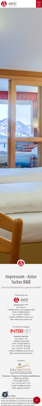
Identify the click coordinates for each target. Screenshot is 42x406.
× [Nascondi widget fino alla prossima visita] (7, 392)
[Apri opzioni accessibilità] (5, 394)
